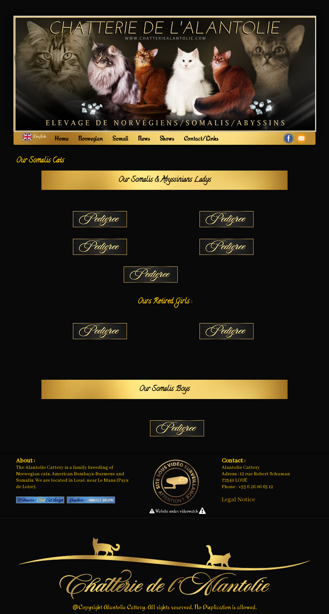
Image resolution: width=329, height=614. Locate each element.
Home (61, 138)
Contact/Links (201, 138)
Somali (120, 138)
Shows (167, 138)
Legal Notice (238, 500)
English (34, 136)
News (144, 138)
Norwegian (90, 138)
